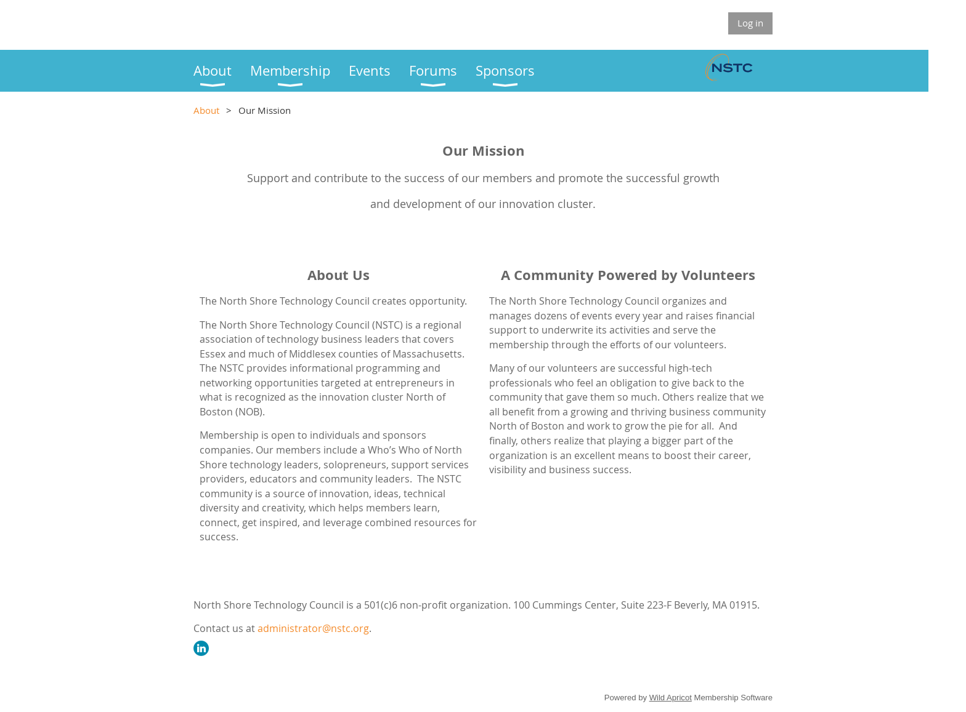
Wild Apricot (670, 697)
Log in (750, 23)
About (206, 110)
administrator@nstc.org (313, 628)
